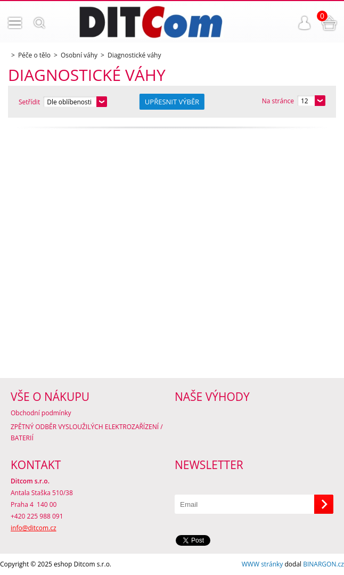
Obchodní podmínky (41, 412)
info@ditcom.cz (33, 527)
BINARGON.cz (323, 564)
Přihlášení (304, 22)
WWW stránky (262, 564)
